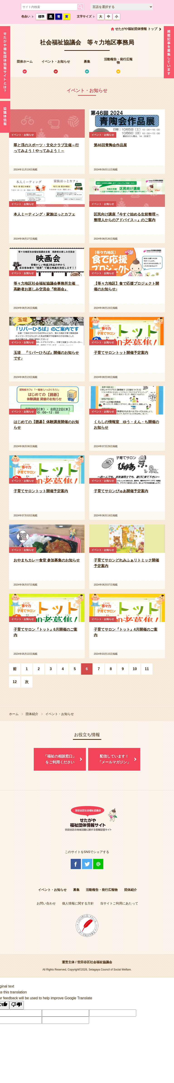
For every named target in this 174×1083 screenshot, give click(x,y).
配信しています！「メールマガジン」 (114, 759)
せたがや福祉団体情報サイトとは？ (5, 62)
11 (147, 669)
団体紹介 (32, 713)
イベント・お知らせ (55, 61)
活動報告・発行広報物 (118, 60)
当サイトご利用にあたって (119, 903)
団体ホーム (25, 61)
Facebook (76, 864)
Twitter (87, 864)
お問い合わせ (46, 903)
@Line (98, 864)
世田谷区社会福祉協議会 (94, 962)
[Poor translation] (16, 1005)
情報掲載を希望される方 (169, 53)
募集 (87, 61)
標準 (41, 16)
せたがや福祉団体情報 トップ (136, 29)
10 (135, 669)
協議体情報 (5, 117)
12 (15, 682)
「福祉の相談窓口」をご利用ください (60, 759)
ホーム (14, 713)
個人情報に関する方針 (78, 903)
